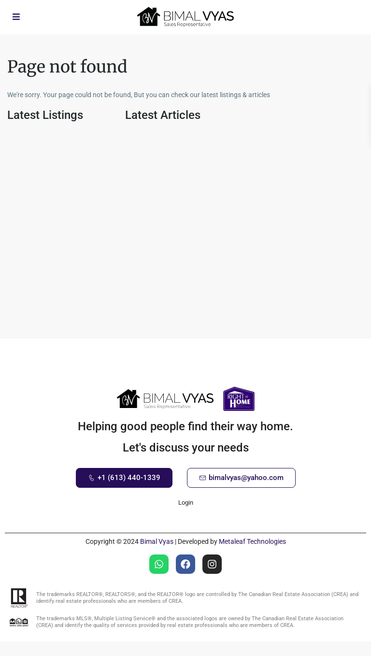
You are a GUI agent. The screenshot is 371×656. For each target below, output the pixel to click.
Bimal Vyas (156, 541)
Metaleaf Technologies (252, 541)
